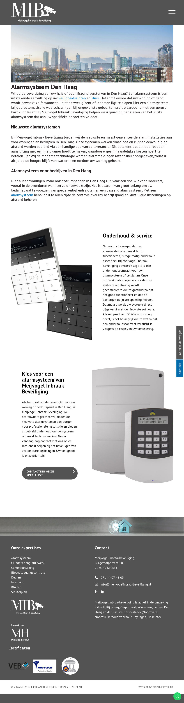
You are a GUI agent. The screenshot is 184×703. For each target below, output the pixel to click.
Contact (180, 368)
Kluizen (16, 587)
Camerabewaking (22, 568)
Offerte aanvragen (180, 342)
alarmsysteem (22, 195)
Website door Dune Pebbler (156, 687)
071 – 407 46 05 (109, 577)
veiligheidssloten (72, 98)
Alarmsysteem (21, 558)
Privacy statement (70, 687)
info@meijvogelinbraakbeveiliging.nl (123, 584)
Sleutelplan (19, 592)
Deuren (16, 577)
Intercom (17, 582)
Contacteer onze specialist (40, 473)
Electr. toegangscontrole (28, 572)
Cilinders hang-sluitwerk (27, 563)
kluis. (95, 98)
